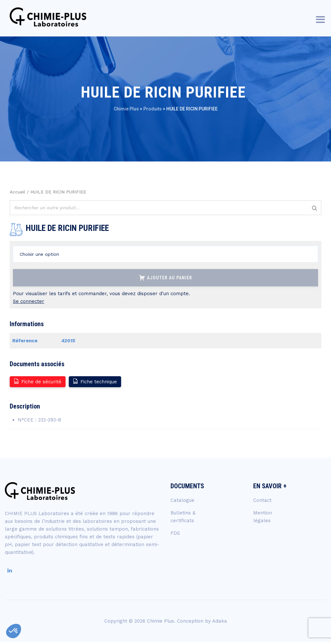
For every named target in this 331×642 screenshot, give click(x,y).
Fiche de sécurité (37, 381)
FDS (175, 533)
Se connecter (28, 301)
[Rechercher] (314, 208)
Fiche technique (94, 381)
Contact (262, 500)
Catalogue (182, 500)
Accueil (17, 191)
